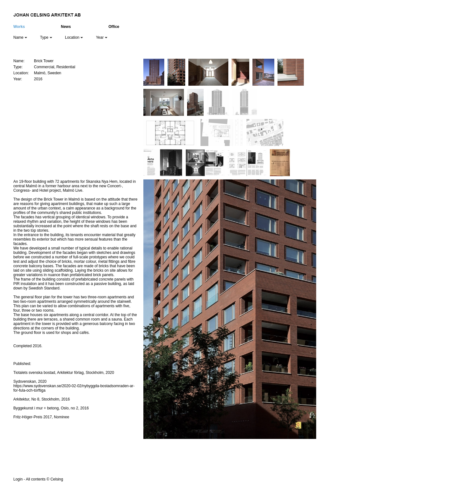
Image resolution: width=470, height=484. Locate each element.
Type (46, 37)
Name (20, 37)
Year (102, 37)
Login (18, 479)
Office (113, 26)
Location (74, 37)
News (66, 26)
